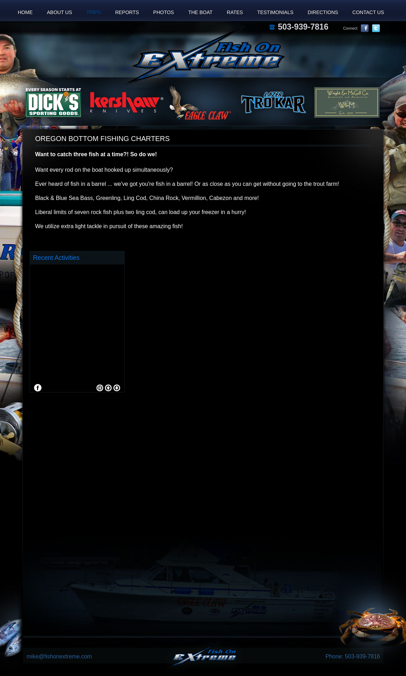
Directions (323, 12)
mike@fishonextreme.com (59, 656)
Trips (93, 12)
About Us (59, 12)
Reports (127, 12)
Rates (235, 12)
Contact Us (368, 12)
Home (25, 12)
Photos (163, 12)
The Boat (200, 12)
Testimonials (275, 12)
